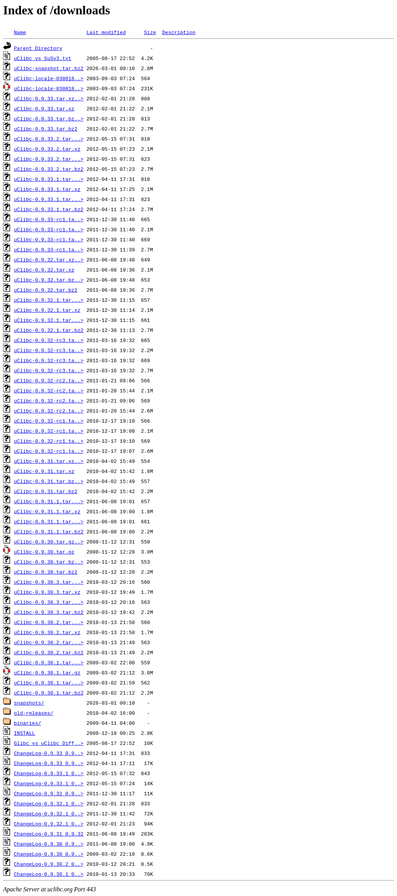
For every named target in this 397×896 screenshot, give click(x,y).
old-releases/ (33, 712)
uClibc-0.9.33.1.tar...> (48, 178)
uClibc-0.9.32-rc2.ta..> (48, 380)
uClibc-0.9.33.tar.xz (44, 108)
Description (178, 32)
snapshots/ (29, 702)
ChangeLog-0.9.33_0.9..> (48, 753)
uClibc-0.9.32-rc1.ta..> (48, 420)
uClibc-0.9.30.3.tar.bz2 (48, 612)
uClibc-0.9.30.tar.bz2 (46, 571)
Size (150, 32)
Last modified (106, 32)
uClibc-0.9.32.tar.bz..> (48, 279)
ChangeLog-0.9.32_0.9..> (48, 793)
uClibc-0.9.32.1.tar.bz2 (48, 330)
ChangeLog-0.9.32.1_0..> (48, 803)
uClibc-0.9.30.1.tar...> (48, 662)
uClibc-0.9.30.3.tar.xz (47, 591)
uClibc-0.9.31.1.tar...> (48, 501)
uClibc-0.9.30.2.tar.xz (47, 632)
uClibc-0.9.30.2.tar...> (48, 622)
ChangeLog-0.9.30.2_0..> (48, 863)
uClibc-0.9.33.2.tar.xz (47, 148)
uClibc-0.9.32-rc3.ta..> (48, 340)
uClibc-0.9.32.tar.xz (44, 269)
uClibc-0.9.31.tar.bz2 (46, 491)
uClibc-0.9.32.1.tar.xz (47, 309)
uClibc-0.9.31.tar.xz (44, 471)
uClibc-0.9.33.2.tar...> (48, 138)
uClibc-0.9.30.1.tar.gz (47, 672)
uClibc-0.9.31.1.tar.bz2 (48, 531)
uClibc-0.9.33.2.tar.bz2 (48, 168)
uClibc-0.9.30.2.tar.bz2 (48, 652)
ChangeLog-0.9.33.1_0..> (48, 773)
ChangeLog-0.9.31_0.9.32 (48, 833)
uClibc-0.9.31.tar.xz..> (48, 460)
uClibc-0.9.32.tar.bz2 (46, 289)
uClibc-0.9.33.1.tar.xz (47, 189)
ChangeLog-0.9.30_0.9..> (48, 843)
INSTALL (24, 732)
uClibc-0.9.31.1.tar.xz (47, 511)
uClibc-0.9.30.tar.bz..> (48, 561)
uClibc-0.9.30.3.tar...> (48, 581)
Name (20, 32)
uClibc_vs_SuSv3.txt (42, 58)
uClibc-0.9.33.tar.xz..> (48, 98)
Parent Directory (38, 48)
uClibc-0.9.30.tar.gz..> (48, 541)
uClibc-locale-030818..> (48, 78)
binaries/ (27, 722)
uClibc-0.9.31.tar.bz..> (48, 481)
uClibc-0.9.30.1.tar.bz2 (48, 692)
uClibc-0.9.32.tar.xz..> (48, 259)
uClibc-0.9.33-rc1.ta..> (48, 219)
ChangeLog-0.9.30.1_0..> (48, 873)
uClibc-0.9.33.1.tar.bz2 (48, 209)
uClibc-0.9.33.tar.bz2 (46, 128)
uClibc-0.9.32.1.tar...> (48, 299)
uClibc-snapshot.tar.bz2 (48, 68)
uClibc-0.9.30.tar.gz (44, 551)
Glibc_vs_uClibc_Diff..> (48, 743)
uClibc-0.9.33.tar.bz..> (48, 118)
